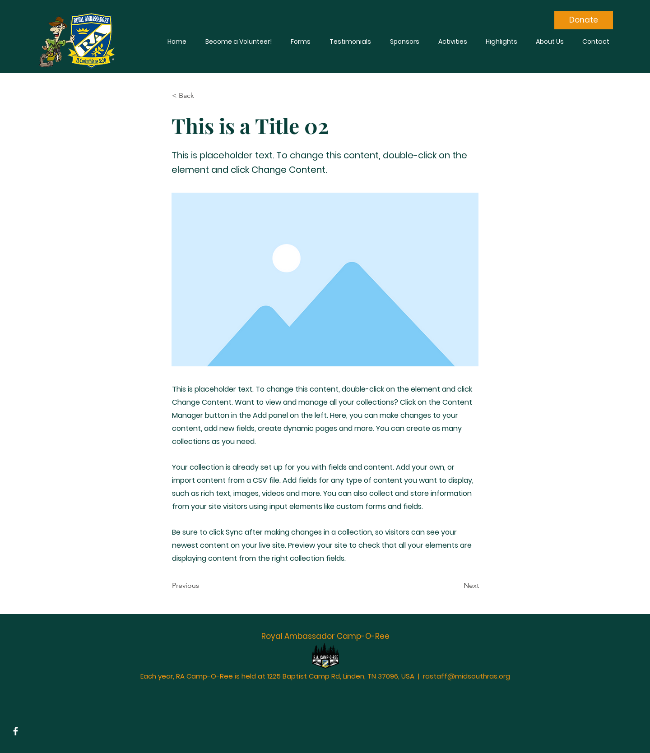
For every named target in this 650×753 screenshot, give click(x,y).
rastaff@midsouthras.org (466, 676)
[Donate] (583, 20)
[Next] (456, 586)
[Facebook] (15, 731)
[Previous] (202, 586)
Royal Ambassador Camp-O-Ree (325, 636)
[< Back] (202, 96)
